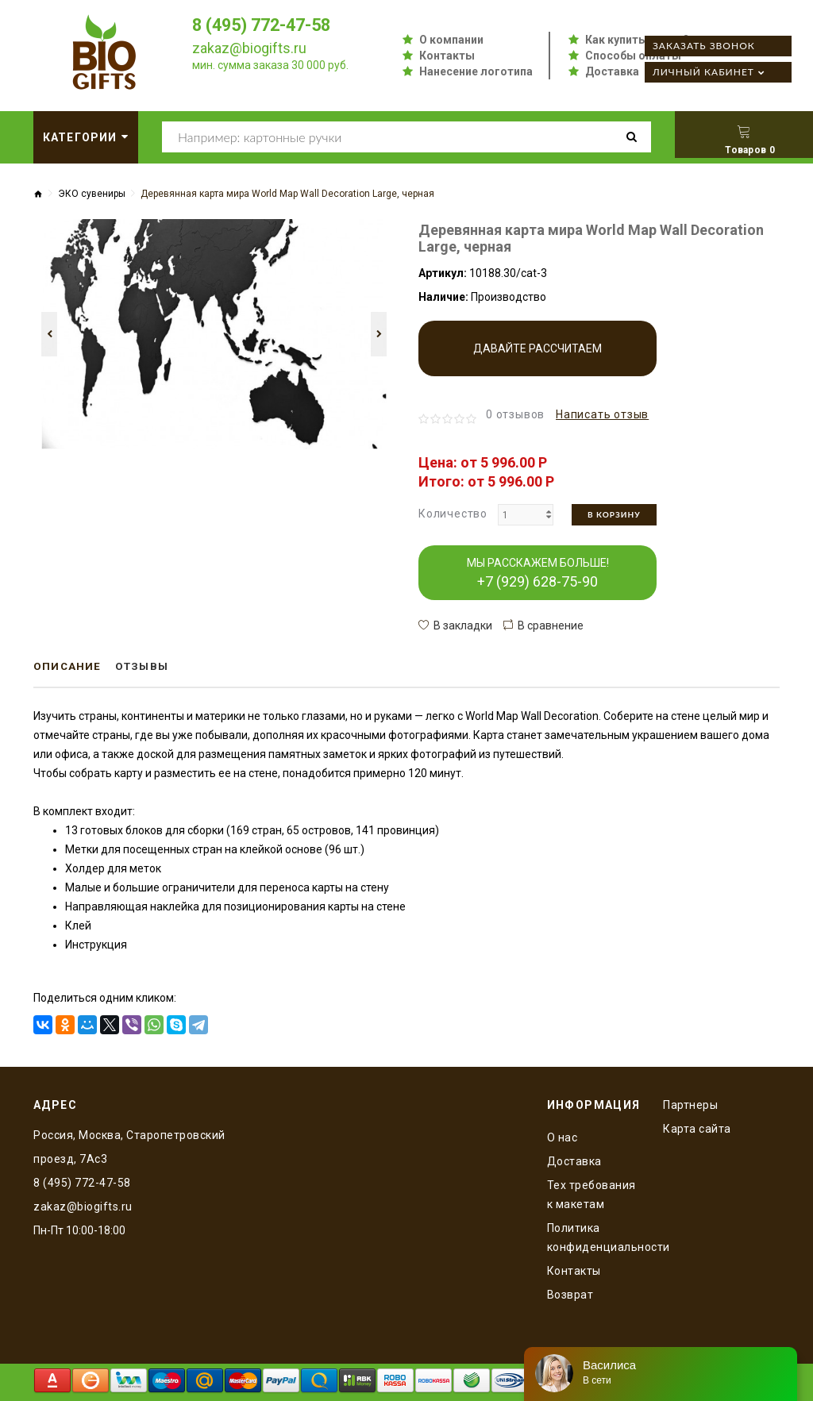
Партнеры (690, 1104)
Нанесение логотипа (476, 71)
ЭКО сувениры (91, 193)
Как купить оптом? (637, 39)
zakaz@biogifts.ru (249, 48)
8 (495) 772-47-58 (265, 25)
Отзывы (146, 666)
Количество (452, 513)
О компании (451, 39)
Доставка (612, 71)
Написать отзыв (602, 414)
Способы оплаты (633, 55)
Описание (68, 666)
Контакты (447, 55)
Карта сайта (697, 1128)
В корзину (614, 514)
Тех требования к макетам (591, 1194)
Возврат (570, 1293)
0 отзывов (515, 414)
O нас (562, 1136)
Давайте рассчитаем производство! (537, 359)
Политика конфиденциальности (593, 1237)
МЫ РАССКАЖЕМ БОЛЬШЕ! (538, 573)
